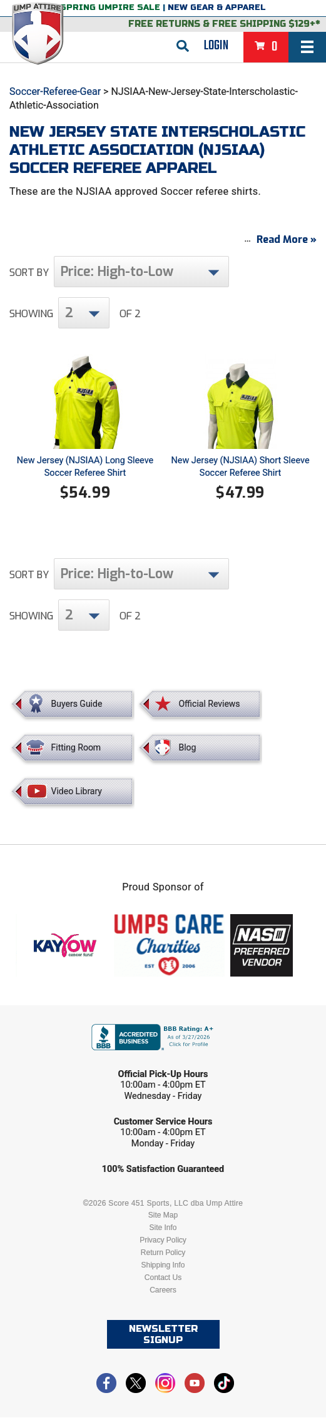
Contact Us (163, 1278)
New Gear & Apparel (217, 7)
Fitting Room (76, 748)
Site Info (162, 1228)
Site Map (163, 1215)
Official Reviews (209, 704)
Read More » (287, 240)
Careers (163, 1290)
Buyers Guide (77, 704)
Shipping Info (163, 1265)
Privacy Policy (163, 1240)
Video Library (76, 792)
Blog (187, 748)
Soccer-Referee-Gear (55, 91)
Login (216, 45)
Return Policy (163, 1253)
